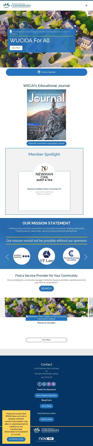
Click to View (46, 419)
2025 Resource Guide (46, 413)
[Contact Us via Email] (53, 384)
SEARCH (46, 288)
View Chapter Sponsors (46, 395)
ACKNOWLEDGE (16, 439)
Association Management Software (46, 439)
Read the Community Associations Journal (46, 143)
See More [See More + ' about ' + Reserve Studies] (46, 340)
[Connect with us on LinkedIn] (44, 384)
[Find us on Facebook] (39, 384)
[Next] (85, 257)
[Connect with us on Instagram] (49, 384)
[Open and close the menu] (60, 5)
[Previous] (7, 257)
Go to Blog (46, 406)
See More (16, 48)
